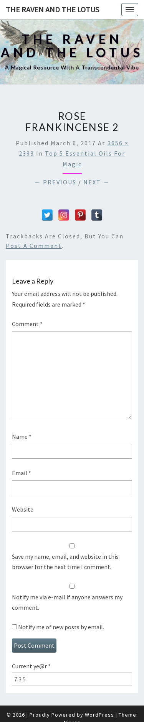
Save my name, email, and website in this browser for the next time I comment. (65, 562)
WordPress (99, 714)
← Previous (55, 182)
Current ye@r (31, 666)
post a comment (34, 245)
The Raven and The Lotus (52, 9)
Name (21, 436)
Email (21, 473)
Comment (27, 324)
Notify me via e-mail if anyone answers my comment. (72, 597)
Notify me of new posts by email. (61, 627)
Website (22, 509)
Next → (96, 182)
